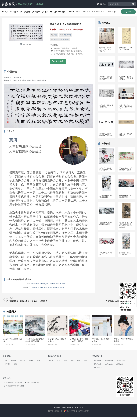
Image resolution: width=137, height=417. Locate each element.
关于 (53, 12)
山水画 (14, 12)
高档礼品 (66, 39)
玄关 (88, 12)
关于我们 (8, 364)
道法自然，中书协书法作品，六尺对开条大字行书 (105, 78)
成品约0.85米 (109, 360)
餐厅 (98, 12)
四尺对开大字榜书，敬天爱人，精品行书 (105, 135)
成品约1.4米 (121, 360)
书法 (45, 12)
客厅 (84, 12)
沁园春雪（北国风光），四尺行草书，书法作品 (105, 49)
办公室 (78, 12)
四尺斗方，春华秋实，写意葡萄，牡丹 (105, 169)
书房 (93, 12)
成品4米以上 (98, 368)
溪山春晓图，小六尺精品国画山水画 (105, 223)
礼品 (102, 12)
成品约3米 (119, 364)
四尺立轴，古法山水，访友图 (125, 253)
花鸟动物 (25, 12)
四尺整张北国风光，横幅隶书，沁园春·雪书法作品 (126, 78)
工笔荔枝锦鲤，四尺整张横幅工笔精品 (125, 169)
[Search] (133, 4)
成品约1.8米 (67, 35)
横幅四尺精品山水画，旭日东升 (125, 196)
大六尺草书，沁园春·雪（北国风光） (126, 48)
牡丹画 (36, 12)
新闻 (61, 12)
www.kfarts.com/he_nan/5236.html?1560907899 (48, 284)
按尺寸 (111, 12)
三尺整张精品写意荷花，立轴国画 (105, 196)
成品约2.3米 (109, 364)
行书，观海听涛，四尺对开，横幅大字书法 (125, 106)
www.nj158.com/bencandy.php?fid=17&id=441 (48, 287)
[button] (101, 4)
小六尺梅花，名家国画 (105, 253)
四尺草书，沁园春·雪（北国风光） (106, 106)
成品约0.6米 (97, 360)
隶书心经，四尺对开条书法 (125, 135)
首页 (5, 12)
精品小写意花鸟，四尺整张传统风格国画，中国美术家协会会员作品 (125, 225)
